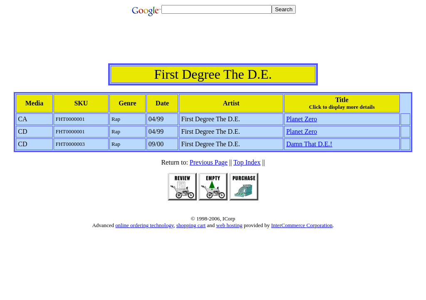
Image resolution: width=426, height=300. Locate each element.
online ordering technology (144, 225)
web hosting (229, 225)
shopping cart (191, 225)
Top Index (246, 162)
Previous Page (209, 162)
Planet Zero (301, 118)
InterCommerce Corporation (302, 225)
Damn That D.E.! (309, 144)
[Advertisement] (213, 44)
